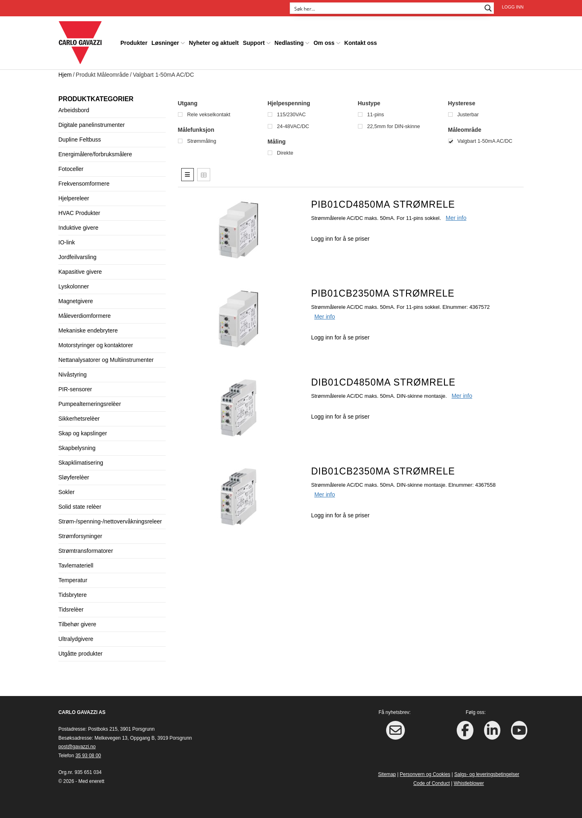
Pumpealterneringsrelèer (89, 403)
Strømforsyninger (80, 535)
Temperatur (72, 579)
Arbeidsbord (73, 109)
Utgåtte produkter (80, 653)
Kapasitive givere (80, 271)
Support (254, 42)
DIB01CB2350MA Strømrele (383, 471)
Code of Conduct (431, 783)
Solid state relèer (79, 506)
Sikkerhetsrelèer (79, 418)
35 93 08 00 (88, 755)
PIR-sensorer (75, 389)
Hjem (65, 74)
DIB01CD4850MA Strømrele (383, 382)
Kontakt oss (360, 42)
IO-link (66, 242)
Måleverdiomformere (84, 315)
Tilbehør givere (77, 624)
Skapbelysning (77, 447)
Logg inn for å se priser (340, 238)
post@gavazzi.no (77, 746)
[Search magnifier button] (488, 8)
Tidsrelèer (71, 609)
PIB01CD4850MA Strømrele (383, 204)
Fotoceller (70, 168)
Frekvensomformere (83, 183)
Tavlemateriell (75, 565)
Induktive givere (78, 227)
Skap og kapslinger (82, 433)
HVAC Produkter (79, 212)
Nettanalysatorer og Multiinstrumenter (105, 359)
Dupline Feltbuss (79, 139)
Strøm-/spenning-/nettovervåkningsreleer (110, 521)
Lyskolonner (73, 286)
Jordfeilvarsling (77, 256)
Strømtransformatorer (85, 550)
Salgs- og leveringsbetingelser (486, 774)
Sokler (66, 491)
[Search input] (386, 8)
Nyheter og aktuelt (214, 42)
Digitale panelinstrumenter (91, 124)
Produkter (133, 42)
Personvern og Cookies (425, 774)
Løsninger (165, 42)
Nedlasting (289, 42)
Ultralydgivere (75, 638)
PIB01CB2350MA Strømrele (383, 293)
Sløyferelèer (73, 477)
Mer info (456, 217)
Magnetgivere (75, 300)
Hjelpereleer (73, 198)
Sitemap (387, 774)
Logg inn (513, 6)
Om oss (323, 42)
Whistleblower (469, 783)
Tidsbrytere (72, 594)
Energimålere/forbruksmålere (95, 154)
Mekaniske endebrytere (88, 330)
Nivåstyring (72, 374)
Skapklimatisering (80, 462)
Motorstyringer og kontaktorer (95, 344)
